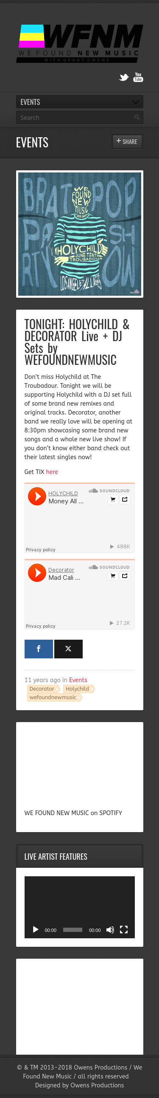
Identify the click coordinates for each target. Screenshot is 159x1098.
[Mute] (110, 930)
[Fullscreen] (124, 930)
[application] (80, 907)
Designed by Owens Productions (79, 1085)
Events (78, 680)
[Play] (35, 930)
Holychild (77, 689)
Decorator (42, 689)
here (52, 472)
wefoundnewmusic (53, 697)
